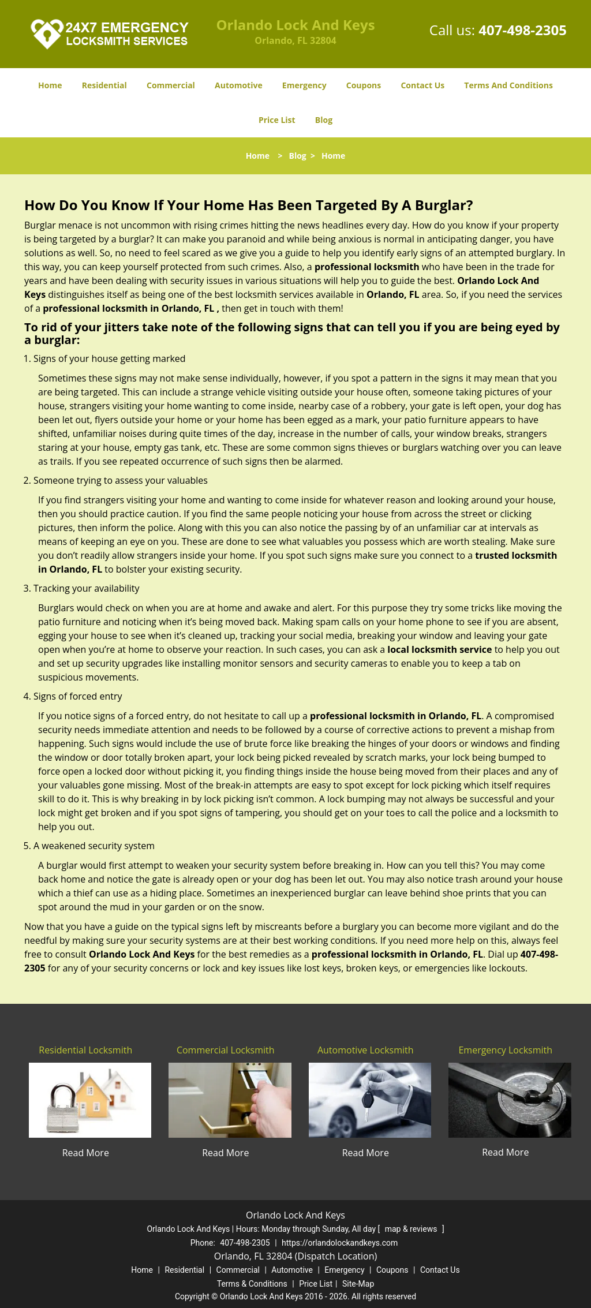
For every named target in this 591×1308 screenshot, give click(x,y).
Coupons (363, 85)
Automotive (239, 85)
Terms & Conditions (252, 1283)
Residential (104, 85)
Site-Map (358, 1283)
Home (50, 85)
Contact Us (422, 85)
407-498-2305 (522, 29)
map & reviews (412, 1229)
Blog (323, 119)
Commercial (171, 85)
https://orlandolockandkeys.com (340, 1242)
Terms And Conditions (508, 85)
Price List (277, 119)
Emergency (304, 85)
